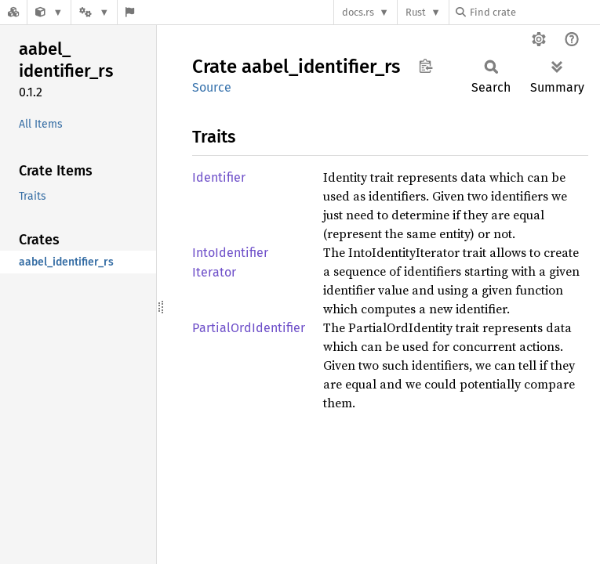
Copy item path (425, 65)
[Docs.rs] (13, 12)
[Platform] (94, 12)
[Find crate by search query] (534, 12)
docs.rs (358, 12)
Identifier (218, 177)
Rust (415, 12)
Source (211, 87)
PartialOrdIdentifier (248, 327)
